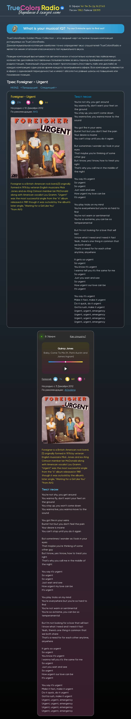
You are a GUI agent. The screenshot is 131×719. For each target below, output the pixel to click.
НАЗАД (15, 87)
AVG (35, 111)
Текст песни (50, 489)
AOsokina (70, 389)
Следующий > (48, 87)
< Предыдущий (29, 87)
